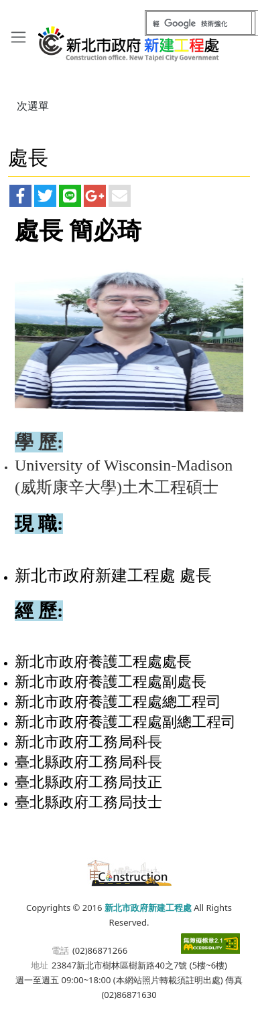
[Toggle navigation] (18, 36)
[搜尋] (199, 23)
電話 (60, 950)
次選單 (33, 105)
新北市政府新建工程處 (129, 39)
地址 (39, 965)
